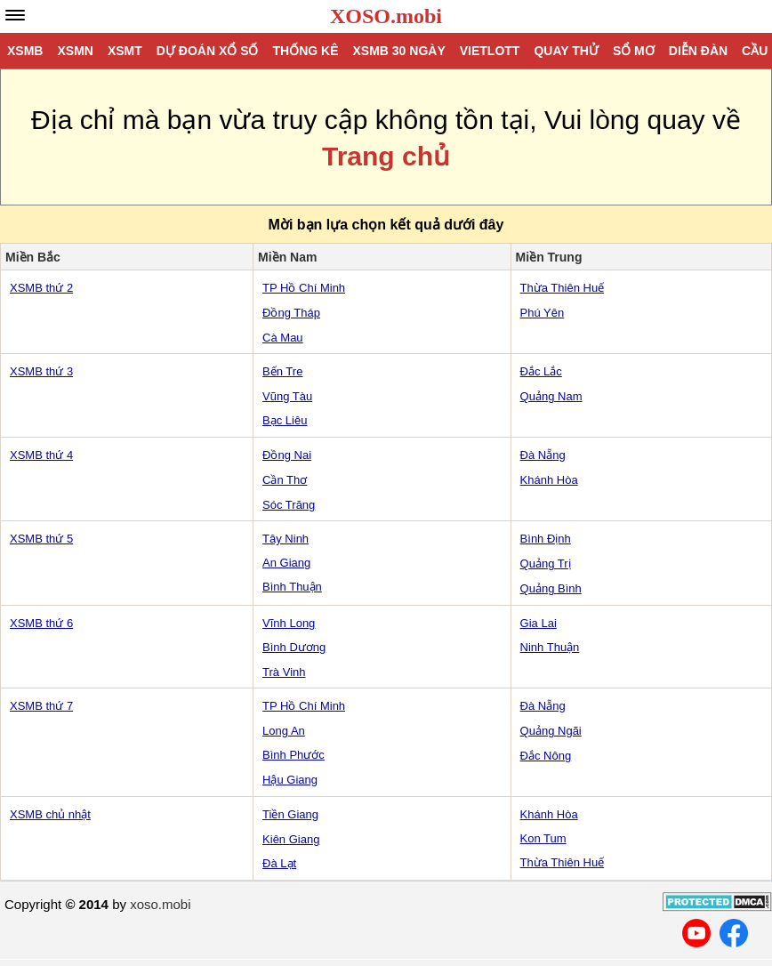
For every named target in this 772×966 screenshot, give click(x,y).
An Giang (286, 562)
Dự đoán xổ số (208, 51)
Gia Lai (538, 623)
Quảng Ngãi (551, 730)
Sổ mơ (634, 51)
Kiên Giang (290, 839)
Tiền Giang (290, 814)
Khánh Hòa (549, 480)
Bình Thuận (292, 586)
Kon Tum (543, 838)
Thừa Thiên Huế (562, 287)
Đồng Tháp (291, 312)
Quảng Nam (551, 396)
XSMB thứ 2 (41, 287)
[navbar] (15, 15)
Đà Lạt (279, 863)
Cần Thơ (284, 480)
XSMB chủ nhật (50, 814)
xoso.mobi (160, 904)
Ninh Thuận (550, 647)
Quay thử (566, 51)
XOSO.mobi (386, 16)
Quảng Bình (551, 588)
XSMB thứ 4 (41, 455)
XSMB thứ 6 (41, 623)
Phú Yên (542, 312)
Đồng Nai (286, 455)
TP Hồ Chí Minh (303, 287)
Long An (283, 730)
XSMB (25, 51)
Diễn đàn (698, 51)
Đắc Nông (546, 755)
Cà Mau (282, 337)
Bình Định (545, 538)
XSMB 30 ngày (398, 51)
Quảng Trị (545, 563)
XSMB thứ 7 (41, 705)
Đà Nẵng (543, 455)
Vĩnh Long (288, 623)
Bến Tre (282, 371)
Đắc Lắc (541, 371)
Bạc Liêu (284, 420)
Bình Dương (294, 647)
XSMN (74, 51)
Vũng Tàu (287, 396)
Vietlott (490, 51)
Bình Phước (293, 754)
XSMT (125, 51)
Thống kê (305, 51)
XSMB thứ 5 (41, 538)
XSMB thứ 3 (41, 371)
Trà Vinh (283, 672)
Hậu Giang (290, 779)
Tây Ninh (285, 538)
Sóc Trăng (288, 504)
